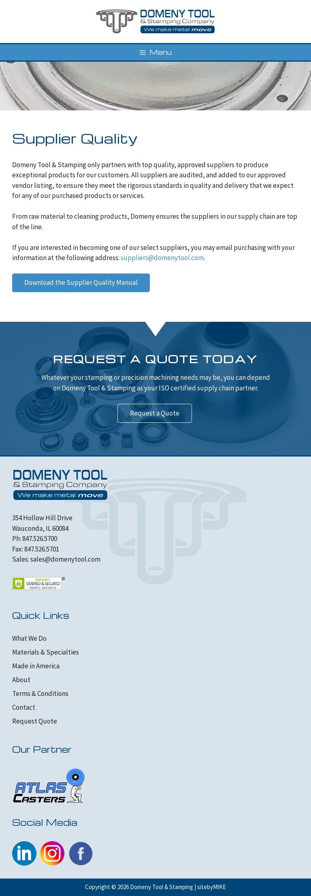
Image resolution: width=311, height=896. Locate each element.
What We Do (29, 638)
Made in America (36, 665)
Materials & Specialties (45, 652)
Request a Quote (154, 413)
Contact (23, 707)
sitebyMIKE (211, 887)
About (21, 679)
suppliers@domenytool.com (162, 257)
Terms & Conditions (40, 693)
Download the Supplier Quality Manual (81, 282)
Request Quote (34, 721)
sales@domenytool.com (65, 559)
